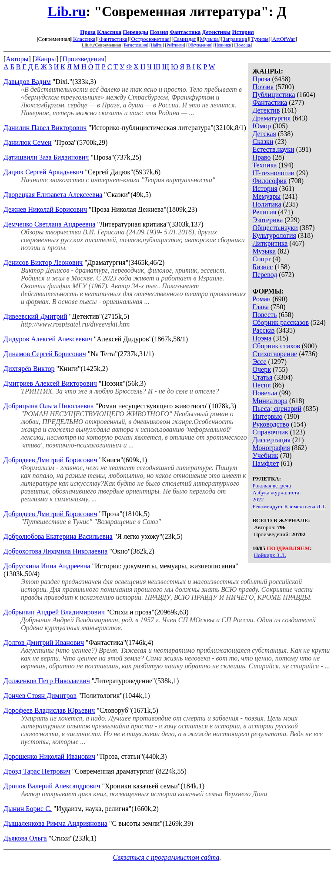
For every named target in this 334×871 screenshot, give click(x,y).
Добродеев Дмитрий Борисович (50, 460)
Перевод (264, 274)
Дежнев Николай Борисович (45, 209)
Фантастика (185, 32)
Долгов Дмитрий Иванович (43, 642)
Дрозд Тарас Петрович (36, 771)
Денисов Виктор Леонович (43, 262)
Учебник (265, 455)
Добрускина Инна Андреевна (46, 566)
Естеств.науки (273, 149)
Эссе (259, 361)
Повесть (264, 314)
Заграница (235, 39)
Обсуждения (199, 45)
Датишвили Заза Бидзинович (46, 157)
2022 (258, 499)
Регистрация (135, 45)
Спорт (261, 259)
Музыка (209, 39)
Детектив (266, 110)
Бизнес (262, 266)
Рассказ (263, 330)
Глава (260, 306)
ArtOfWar (283, 39)
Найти (157, 45)
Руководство (270, 424)
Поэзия (159, 32)
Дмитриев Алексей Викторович (50, 383)
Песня (261, 385)
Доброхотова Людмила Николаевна (55, 551)
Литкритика (269, 243)
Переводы (135, 32)
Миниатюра (269, 400)
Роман (261, 299)
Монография (271, 447)
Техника (264, 165)
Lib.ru (66, 11)
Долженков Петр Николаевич (46, 680)
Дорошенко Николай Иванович (49, 756)
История (243, 32)
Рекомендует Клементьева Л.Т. (289, 506)
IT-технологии (273, 173)
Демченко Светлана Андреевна (49, 224)
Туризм (259, 39)
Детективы (216, 32)
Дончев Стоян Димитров (40, 695)
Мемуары (266, 196)
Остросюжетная (150, 39)
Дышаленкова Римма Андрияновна (55, 823)
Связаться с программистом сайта (166, 857)
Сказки (262, 141)
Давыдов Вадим (27, 81)
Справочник (270, 432)
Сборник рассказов (280, 322)
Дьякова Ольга (25, 838)
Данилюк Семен (27, 142)
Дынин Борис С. (27, 808)
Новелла (264, 393)
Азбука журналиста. (276, 492)
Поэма (261, 338)
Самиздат (185, 39)
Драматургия (271, 118)
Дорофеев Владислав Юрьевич (49, 710)
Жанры (45, 59)
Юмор (261, 126)
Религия (264, 212)
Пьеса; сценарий (276, 408)
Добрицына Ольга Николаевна (48, 406)
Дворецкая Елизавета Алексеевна (52, 194)
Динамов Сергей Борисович (44, 353)
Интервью (267, 416)
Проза (88, 32)
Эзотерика (267, 220)
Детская (264, 133)
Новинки (223, 45)
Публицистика (273, 94)
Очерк (261, 369)
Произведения (83, 59)
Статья (262, 377)
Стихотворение (274, 353)
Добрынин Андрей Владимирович (54, 612)
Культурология (274, 235)
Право (261, 157)
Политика (266, 204)
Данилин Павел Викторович (45, 127)
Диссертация (271, 440)
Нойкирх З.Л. (270, 555)
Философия (269, 180)
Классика (109, 32)
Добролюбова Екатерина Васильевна (58, 536)
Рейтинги (175, 45)
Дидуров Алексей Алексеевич (47, 339)
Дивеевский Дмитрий (35, 316)
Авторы (17, 59)
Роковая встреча (271, 485)
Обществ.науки (274, 227)
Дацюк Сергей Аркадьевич (43, 172)
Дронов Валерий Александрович (51, 786)
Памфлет (265, 463)
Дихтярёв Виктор (28, 368)
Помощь (243, 45)
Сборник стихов (276, 346)
